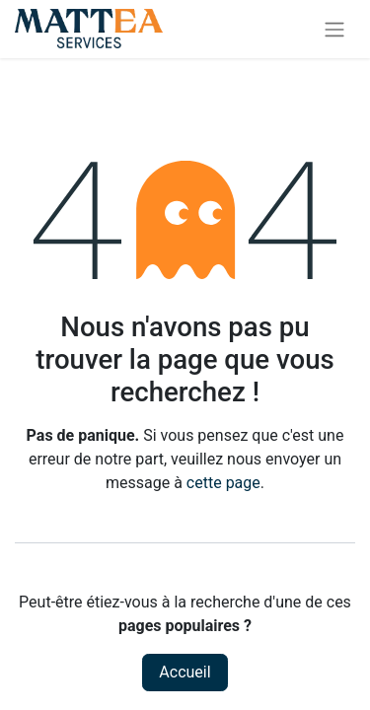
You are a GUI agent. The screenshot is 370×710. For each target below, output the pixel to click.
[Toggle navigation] (334, 29)
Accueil (184, 672)
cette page (223, 482)
